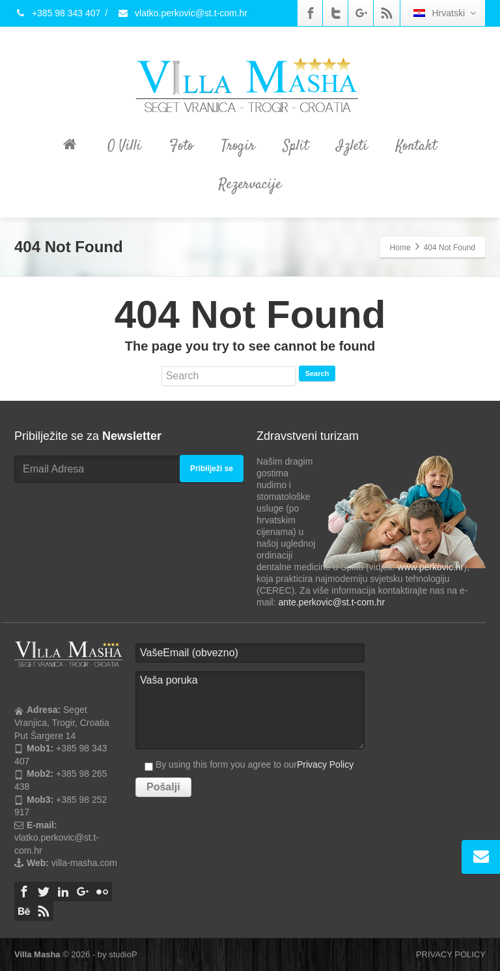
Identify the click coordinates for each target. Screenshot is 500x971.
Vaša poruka (250, 710)
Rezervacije (250, 184)
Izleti (352, 146)
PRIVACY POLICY (451, 954)
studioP (123, 954)
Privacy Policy (325, 764)
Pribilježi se (211, 468)
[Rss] (387, 13)
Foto (181, 146)
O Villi (124, 146)
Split (296, 146)
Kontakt (416, 146)
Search (317, 373)
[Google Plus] (361, 13)
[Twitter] (336, 13)
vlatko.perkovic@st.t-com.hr (182, 13)
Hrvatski (444, 13)
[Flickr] (102, 891)
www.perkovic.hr (430, 567)
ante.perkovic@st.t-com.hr (331, 602)
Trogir (238, 146)
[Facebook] (311, 13)
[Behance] (24, 911)
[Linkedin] (63, 891)
